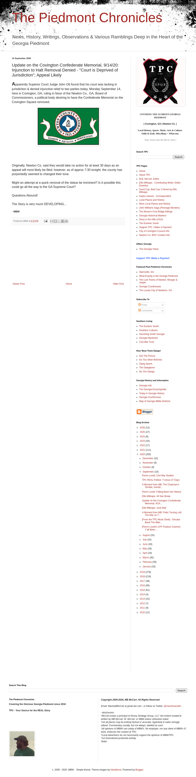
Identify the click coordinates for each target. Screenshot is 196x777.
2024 (143, 436)
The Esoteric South (149, 223)
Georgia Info (145, 385)
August (146, 535)
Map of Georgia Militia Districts (154, 401)
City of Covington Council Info (154, 231)
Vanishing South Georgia (152, 334)
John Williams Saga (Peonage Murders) (159, 207)
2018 (143, 576)
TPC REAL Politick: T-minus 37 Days (161, 480)
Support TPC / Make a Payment (155, 227)
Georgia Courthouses (150, 286)
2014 (143, 594)
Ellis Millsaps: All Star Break (156, 496)
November (148, 462)
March (146, 557)
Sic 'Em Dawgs (146, 371)
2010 (143, 612)
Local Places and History (151, 200)
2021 (143, 450)
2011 (143, 607)
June (145, 544)
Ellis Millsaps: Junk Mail (154, 508)
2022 (143, 445)
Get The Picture (147, 356)
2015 (143, 590)
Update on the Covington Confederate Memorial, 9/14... (161, 502)
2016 (143, 585)
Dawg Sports (145, 363)
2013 (143, 599)
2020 (143, 454)
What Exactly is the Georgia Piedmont (158, 276)
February (147, 562)
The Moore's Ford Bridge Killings (155, 211)
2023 (143, 441)
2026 (143, 427)
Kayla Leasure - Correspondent (155, 196)
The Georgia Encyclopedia (152, 389)
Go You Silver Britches (150, 359)
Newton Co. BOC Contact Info (154, 235)
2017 (143, 581)
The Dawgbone (147, 367)
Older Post (118, 284)
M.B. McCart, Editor (149, 179)
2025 (143, 432)
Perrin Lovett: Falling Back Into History (161, 491)
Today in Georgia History (151, 393)
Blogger (139, 769)
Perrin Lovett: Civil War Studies (158, 475)
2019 (143, 572)
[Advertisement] (68, 254)
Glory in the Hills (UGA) (151, 219)
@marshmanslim (172, 706)
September (148, 471)
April (145, 553)
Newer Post (19, 284)
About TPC (144, 175)
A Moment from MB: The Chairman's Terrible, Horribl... (160, 486)
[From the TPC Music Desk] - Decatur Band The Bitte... (161, 521)
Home (69, 284)
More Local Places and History (154, 203)
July (145, 539)
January (147, 566)
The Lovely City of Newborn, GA (155, 290)
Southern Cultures (148, 330)
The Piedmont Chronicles (87, 17)
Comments (145, 310)
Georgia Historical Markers (152, 215)
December (148, 458)
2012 (143, 603)
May (145, 548)
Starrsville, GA (146, 272)
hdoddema (115, 769)
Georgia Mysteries (148, 338)
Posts (142, 305)
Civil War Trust (146, 342)
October (147, 467)
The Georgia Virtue (148, 249)
